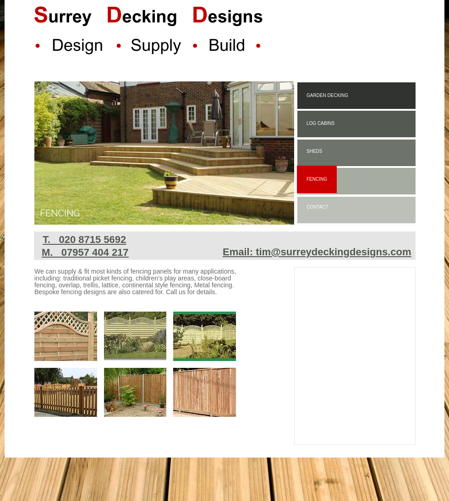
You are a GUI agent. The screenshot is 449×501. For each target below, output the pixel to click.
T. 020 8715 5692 (84, 239)
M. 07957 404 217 (85, 252)
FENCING (317, 179)
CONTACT (318, 207)
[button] (65, 336)
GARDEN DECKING (327, 95)
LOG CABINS (320, 123)
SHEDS (314, 151)
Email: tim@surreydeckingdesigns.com (317, 252)
